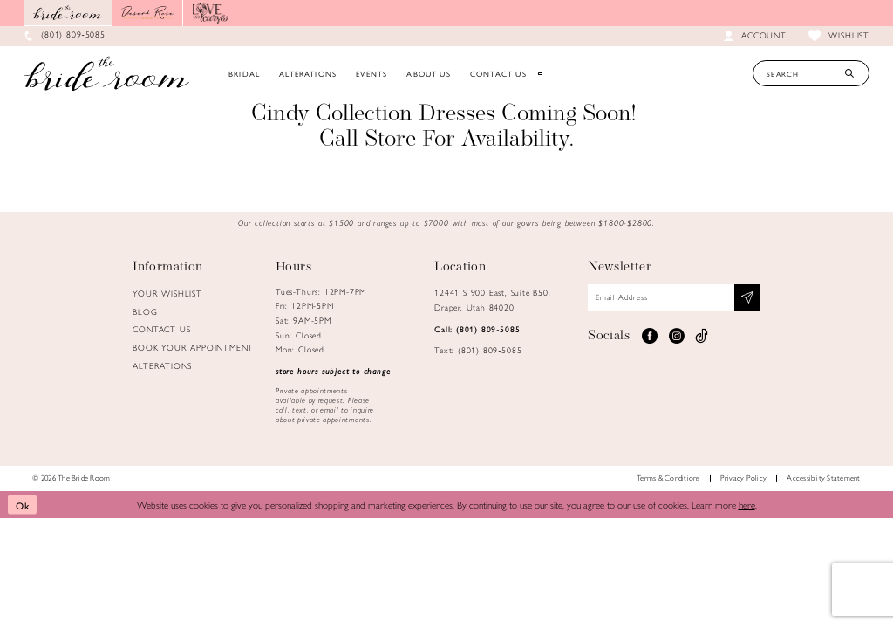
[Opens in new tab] (147, 13)
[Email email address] (674, 297)
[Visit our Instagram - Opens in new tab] (676, 335)
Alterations (162, 365)
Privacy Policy (743, 477)
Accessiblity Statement (823, 477)
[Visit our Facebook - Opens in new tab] (649, 335)
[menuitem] (244, 73)
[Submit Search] (848, 73)
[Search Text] (811, 73)
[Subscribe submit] (747, 297)
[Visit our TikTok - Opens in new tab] (702, 335)
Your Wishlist (167, 293)
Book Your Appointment (193, 347)
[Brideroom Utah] (106, 73)
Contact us (161, 329)
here (747, 504)
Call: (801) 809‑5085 (477, 329)
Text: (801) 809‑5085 (477, 350)
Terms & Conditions (668, 477)
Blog (145, 311)
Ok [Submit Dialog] (23, 504)
